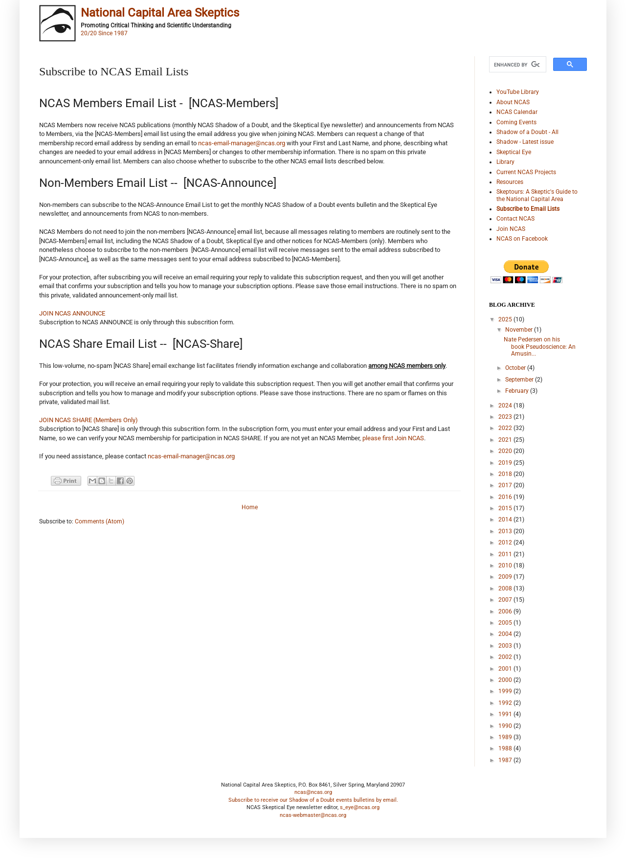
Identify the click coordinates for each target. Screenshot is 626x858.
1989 (506, 737)
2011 (506, 554)
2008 (506, 588)
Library (505, 161)
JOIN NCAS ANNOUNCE (72, 313)
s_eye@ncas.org (360, 807)
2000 (506, 680)
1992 (506, 703)
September (520, 379)
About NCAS (513, 102)
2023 (506, 416)
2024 (506, 405)
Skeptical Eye (513, 152)
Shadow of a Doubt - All (527, 132)
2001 (506, 668)
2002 (506, 657)
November (519, 329)
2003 (506, 645)
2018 (506, 474)
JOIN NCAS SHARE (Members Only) (88, 420)
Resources (509, 182)
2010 (506, 565)
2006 (506, 611)
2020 (506, 451)
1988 (506, 748)
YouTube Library (517, 92)
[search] (516, 64)
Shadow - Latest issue (525, 141)
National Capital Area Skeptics (160, 13)
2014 (506, 519)
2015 (506, 508)
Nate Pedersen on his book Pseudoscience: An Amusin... (540, 346)
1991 (506, 714)
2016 (506, 497)
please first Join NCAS (393, 438)
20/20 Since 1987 (104, 33)
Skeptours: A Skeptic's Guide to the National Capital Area (537, 195)
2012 (506, 542)
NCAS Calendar (516, 112)
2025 (506, 319)
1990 (506, 726)
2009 (506, 576)
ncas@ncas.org (313, 792)
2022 (506, 428)
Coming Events (516, 122)
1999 (506, 691)
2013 (506, 531)
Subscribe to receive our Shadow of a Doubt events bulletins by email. (313, 800)
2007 (506, 599)
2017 (506, 485)
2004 (506, 634)
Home (250, 507)
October (516, 367)
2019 (506, 462)
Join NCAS (510, 229)
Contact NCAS (515, 218)
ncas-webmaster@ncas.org (313, 815)
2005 (506, 622)
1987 (506, 760)
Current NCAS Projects (526, 172)
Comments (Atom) (99, 521)
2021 (506, 439)
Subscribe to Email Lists (527, 208)
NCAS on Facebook (522, 238)
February (517, 390)
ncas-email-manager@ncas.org (241, 143)
